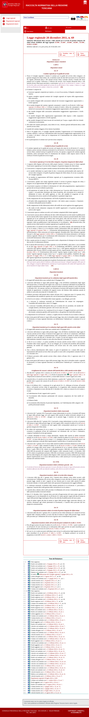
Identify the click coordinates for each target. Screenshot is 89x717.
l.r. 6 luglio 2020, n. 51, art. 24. (51, 690)
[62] (24, 678)
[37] (24, 626)
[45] (24, 643)
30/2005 (75, 42)
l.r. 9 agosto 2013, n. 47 (49, 576)
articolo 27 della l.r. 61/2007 (57, 528)
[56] (24, 666)
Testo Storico (28, 31)
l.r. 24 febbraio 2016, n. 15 (52, 593)
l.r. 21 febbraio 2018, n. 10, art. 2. (54, 612)
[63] (24, 680)
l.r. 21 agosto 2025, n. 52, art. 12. (52, 693)
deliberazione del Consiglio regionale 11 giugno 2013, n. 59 (55, 574)
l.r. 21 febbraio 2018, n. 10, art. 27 (52, 676)
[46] (24, 645)
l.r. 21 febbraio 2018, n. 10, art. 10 (54, 636)
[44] (24, 641)
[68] (24, 690)
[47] (24, 647)
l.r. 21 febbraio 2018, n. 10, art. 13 (52, 645)
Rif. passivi (68, 27)
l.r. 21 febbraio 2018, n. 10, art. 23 (55, 668)
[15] (24, 585)
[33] (24, 618)
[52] (24, 657)
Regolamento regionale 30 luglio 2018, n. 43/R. (44, 678)
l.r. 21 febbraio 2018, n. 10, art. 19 (54, 657)
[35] (24, 622)
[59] (24, 672)
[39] (24, 630)
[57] (24, 668)
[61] (24, 676)
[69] (24, 693)
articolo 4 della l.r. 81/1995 (37, 417)
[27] (24, 605)
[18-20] (25, 591)
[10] (24, 574)
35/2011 (29, 44)
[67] (24, 688)
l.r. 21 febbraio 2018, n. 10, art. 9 (52, 634)
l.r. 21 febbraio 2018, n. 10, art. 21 (55, 663)
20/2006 (69, 42)
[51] (24, 655)
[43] (24, 639)
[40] (24, 632)
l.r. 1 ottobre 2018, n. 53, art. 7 (54, 680)
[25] (24, 601)
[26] (24, 603)
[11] (24, 576)
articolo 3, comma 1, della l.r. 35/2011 (51, 535)
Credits (80, 711)
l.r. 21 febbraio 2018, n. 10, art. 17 (55, 653)
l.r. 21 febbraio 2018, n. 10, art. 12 (55, 643)
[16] (24, 587)
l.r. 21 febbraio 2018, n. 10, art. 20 (55, 661)
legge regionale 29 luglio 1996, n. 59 (45, 246)
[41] (24, 634)
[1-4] (24, 562)
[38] (24, 628)
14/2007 (35, 44)
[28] (24, 607)
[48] (24, 649)
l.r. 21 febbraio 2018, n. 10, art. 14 (52, 647)
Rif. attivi (48, 28)
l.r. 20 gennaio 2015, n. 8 (50, 580)
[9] (24, 572)
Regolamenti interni (12, 24)
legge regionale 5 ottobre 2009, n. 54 (46, 234)
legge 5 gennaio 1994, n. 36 (76, 375)
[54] (24, 661)
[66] (24, 686)
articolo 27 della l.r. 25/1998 (64, 525)
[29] (24, 609)
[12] (24, 578)
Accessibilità (76, 712)
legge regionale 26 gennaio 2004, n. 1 (38, 230)
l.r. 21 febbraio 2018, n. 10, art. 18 (55, 655)
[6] (24, 566)
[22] (24, 595)
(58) (61, 87)
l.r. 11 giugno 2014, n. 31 (53, 578)
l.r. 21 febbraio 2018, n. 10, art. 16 (54, 651)
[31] (24, 614)
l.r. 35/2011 (78, 523)
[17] (24, 589)
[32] (24, 616)
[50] (24, 653)
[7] (24, 568)
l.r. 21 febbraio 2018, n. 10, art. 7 (55, 626)
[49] (24, 651)
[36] (24, 624)
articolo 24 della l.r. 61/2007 (64, 373)
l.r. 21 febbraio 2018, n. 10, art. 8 (55, 628)
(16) (52, 265)
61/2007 (63, 42)
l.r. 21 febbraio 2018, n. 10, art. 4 (55, 616)
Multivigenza (48, 31)
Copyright (72, 711)
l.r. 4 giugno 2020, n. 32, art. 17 (52, 688)
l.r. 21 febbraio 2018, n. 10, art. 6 (52, 622)
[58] (24, 670)
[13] (24, 580)
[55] (24, 663)
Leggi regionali (10, 18)
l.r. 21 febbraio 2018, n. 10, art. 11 (55, 639)
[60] (24, 674)
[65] (24, 684)
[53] (24, 659)
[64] (24, 682)
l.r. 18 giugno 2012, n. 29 (52, 564)
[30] (24, 612)
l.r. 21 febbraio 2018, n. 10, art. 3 (52, 614)
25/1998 (57, 42)
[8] (24, 570)
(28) (71, 222)
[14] (24, 582)
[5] (24, 564)
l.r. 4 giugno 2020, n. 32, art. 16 (51, 686)
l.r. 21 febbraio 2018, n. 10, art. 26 (55, 674)
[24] (24, 599)
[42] (24, 636)
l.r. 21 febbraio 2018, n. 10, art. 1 (54, 609)
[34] (24, 620)
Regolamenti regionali (13, 21)
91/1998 (81, 42)
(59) (71, 465)
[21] (24, 593)
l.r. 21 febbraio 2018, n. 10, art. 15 (54, 649)
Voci (26, 28)
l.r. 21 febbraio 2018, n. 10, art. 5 (55, 620)
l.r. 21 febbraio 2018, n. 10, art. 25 (52, 672)
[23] (24, 597)
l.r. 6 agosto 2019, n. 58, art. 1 (51, 682)
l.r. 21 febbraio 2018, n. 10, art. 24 (54, 670)
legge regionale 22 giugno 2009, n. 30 (63, 256)
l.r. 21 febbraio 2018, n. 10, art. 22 (52, 666)
